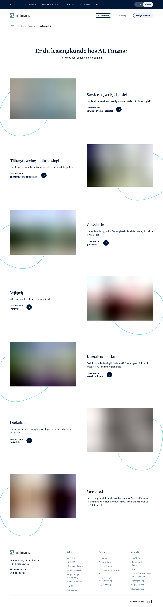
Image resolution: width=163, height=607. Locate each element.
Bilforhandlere (30, 4)
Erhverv (148, 4)
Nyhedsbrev (85, 4)
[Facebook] (151, 601)
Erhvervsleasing (103, 15)
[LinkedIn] (148, 601)
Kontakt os (14, 4)
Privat (138, 4)
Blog (97, 4)
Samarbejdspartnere (50, 4)
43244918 (123, 501)
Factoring (122, 15)
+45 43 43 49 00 (21, 569)
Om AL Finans (69, 4)
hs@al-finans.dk (94, 505)
